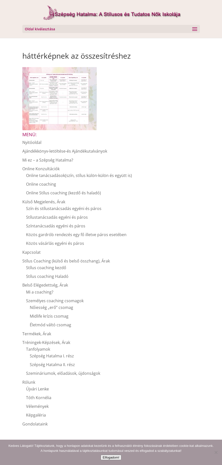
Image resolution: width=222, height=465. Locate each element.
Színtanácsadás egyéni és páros (55, 226)
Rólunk (28, 382)
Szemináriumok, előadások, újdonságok (63, 373)
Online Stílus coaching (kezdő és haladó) (63, 193)
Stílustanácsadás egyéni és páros (57, 217)
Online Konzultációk (41, 168)
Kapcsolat (31, 252)
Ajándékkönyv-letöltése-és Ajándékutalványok (64, 151)
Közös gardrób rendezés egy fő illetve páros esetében (76, 234)
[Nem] (215, 452)
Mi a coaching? (39, 292)
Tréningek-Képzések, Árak (46, 342)
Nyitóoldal (31, 142)
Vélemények (37, 406)
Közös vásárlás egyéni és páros (55, 243)
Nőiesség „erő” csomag (51, 307)
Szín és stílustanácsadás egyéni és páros (63, 208)
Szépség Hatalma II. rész (52, 364)
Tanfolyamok (38, 349)
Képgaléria (36, 415)
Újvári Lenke (37, 389)
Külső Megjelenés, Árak (43, 202)
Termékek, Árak (36, 334)
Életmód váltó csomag (50, 325)
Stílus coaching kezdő (46, 267)
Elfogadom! (111, 457)
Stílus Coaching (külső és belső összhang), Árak (66, 261)
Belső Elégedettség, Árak (45, 285)
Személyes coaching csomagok (55, 300)
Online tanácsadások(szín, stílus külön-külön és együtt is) (79, 175)
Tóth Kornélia (38, 397)
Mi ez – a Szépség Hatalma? (47, 160)
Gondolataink (35, 424)
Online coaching (41, 184)
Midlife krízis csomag (49, 316)
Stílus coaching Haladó (47, 276)
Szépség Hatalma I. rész (52, 356)
